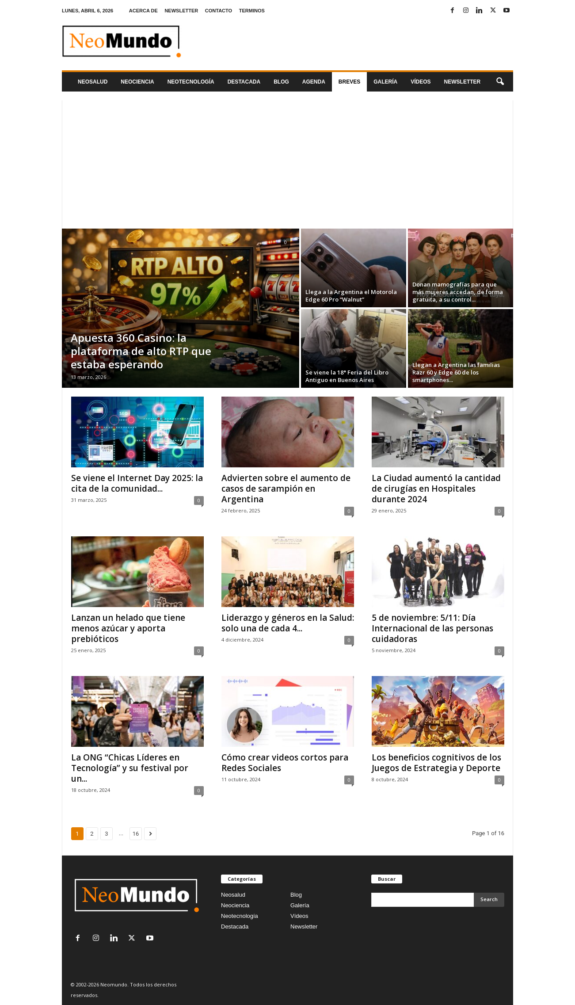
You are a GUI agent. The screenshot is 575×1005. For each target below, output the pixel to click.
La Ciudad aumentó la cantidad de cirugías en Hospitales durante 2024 (436, 488)
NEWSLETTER (181, 10)
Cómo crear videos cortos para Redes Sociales (284, 763)
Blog (281, 82)
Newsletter (303, 926)
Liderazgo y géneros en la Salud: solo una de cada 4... (287, 623)
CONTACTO (218, 10)
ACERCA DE (143, 10)
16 (136, 833)
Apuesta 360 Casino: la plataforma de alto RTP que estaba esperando (141, 350)
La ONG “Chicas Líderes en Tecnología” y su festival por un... (129, 768)
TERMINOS (252, 10)
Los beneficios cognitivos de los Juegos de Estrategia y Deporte (436, 763)
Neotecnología (239, 916)
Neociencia (137, 82)
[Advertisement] (287, 162)
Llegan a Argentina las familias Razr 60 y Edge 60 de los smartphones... (456, 372)
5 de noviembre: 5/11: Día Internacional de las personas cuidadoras (432, 628)
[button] (500, 82)
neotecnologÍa (191, 82)
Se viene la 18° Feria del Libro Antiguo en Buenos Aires (346, 376)
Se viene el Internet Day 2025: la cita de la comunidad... (137, 483)
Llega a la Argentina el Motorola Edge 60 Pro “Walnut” (351, 295)
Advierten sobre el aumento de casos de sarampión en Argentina (285, 488)
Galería (385, 82)
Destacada (244, 82)
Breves (349, 82)
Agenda (313, 82)
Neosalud (92, 82)
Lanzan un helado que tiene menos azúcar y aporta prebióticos (128, 628)
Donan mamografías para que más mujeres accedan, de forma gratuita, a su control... (457, 291)
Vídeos (420, 82)
